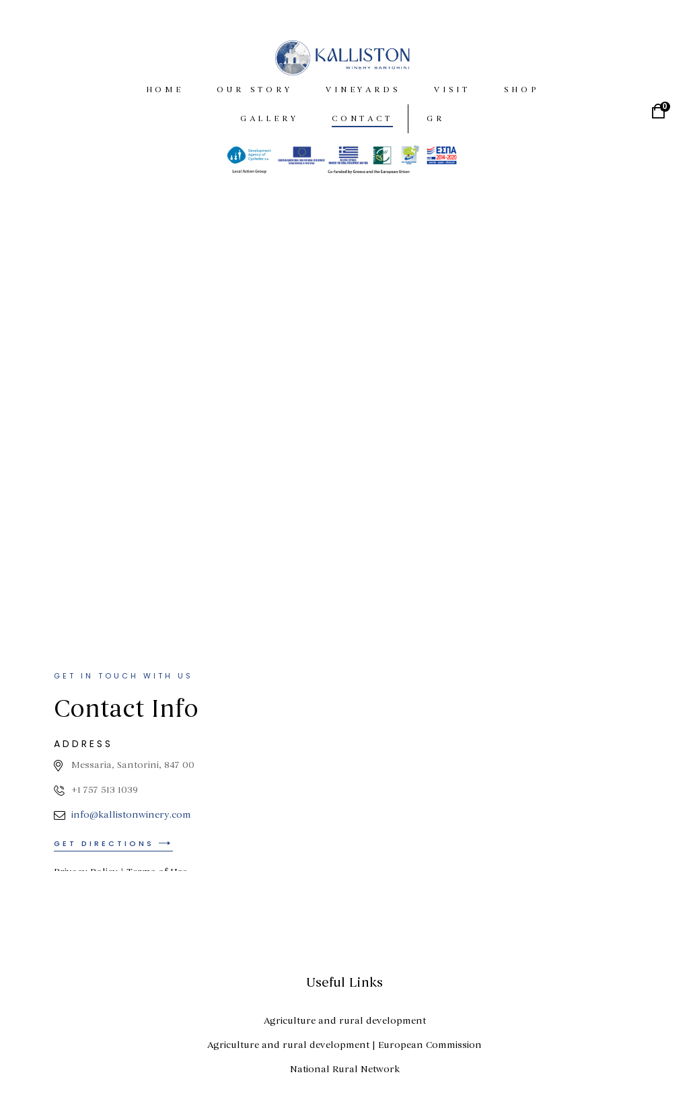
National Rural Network (345, 1069)
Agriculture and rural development (345, 1020)
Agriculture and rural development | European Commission (344, 1045)
